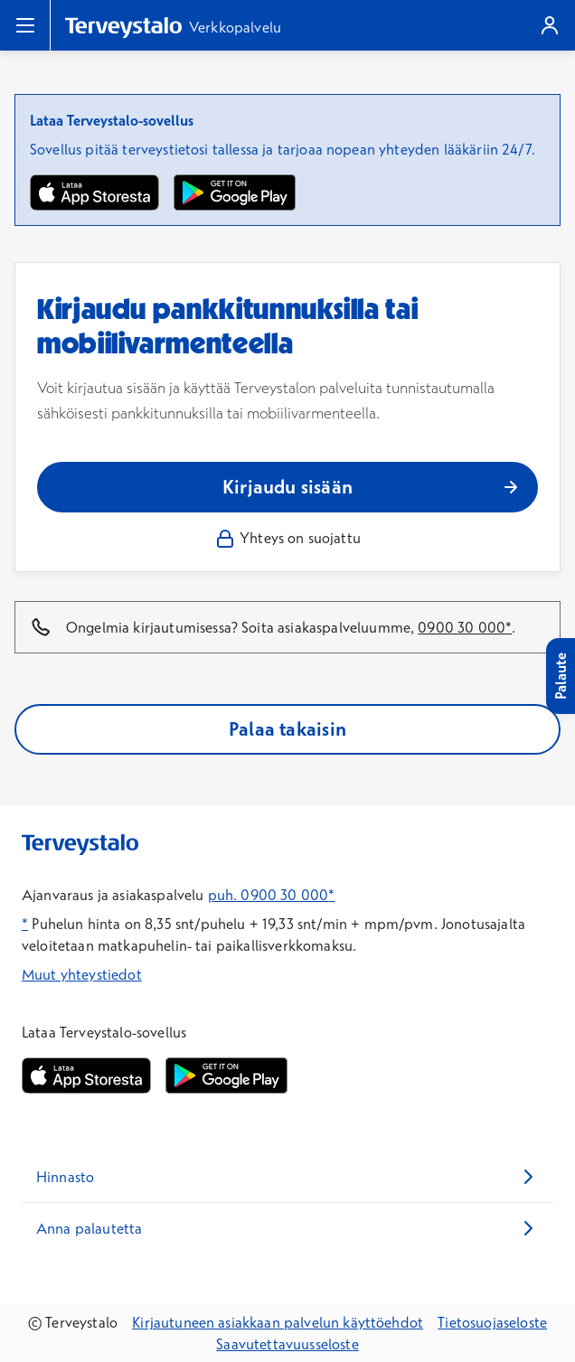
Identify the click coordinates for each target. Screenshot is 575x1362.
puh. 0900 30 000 (268, 895)
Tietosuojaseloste (492, 1322)
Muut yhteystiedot (82, 974)
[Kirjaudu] (549, 25)
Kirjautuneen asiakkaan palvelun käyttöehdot (277, 1322)
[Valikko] (25, 25)
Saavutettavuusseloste (287, 1344)
